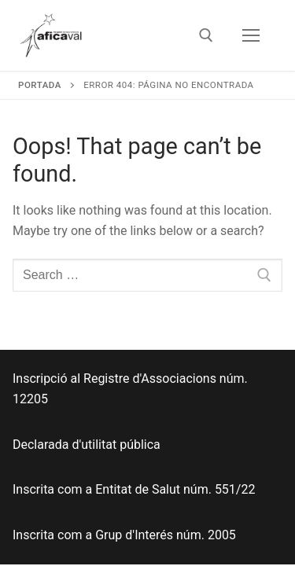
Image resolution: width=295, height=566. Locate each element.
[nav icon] (251, 35)
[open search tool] (206, 35)
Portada (39, 84)
